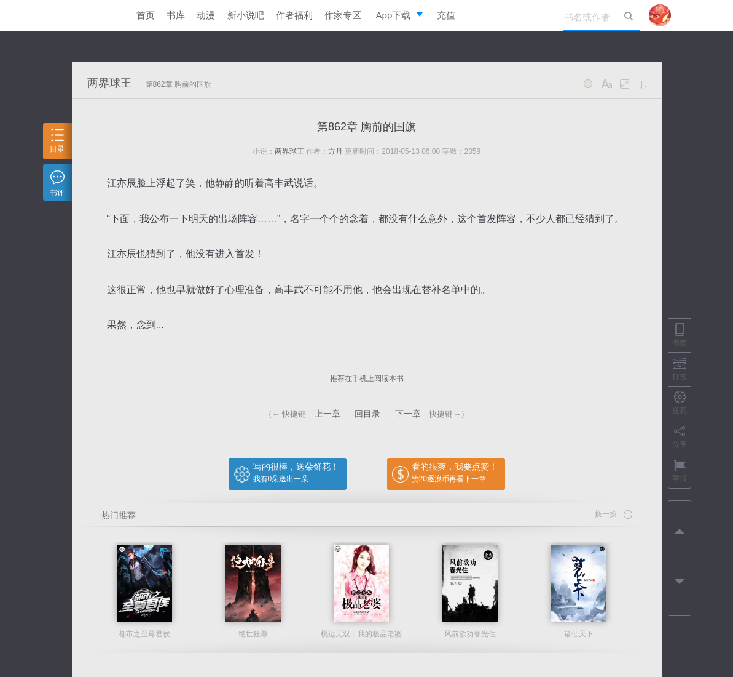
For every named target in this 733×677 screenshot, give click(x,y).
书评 (57, 183)
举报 (679, 471)
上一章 (327, 414)
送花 (679, 403)
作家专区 (342, 15)
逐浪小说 (93, 15)
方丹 (335, 151)
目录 (57, 141)
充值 (446, 15)
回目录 (367, 414)
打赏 (679, 369)
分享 (679, 437)
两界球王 (109, 83)
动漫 (206, 15)
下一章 (408, 414)
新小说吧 (245, 15)
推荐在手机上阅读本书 (367, 378)
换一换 (613, 514)
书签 (679, 335)
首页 (145, 15)
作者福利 (294, 15)
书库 (176, 15)
